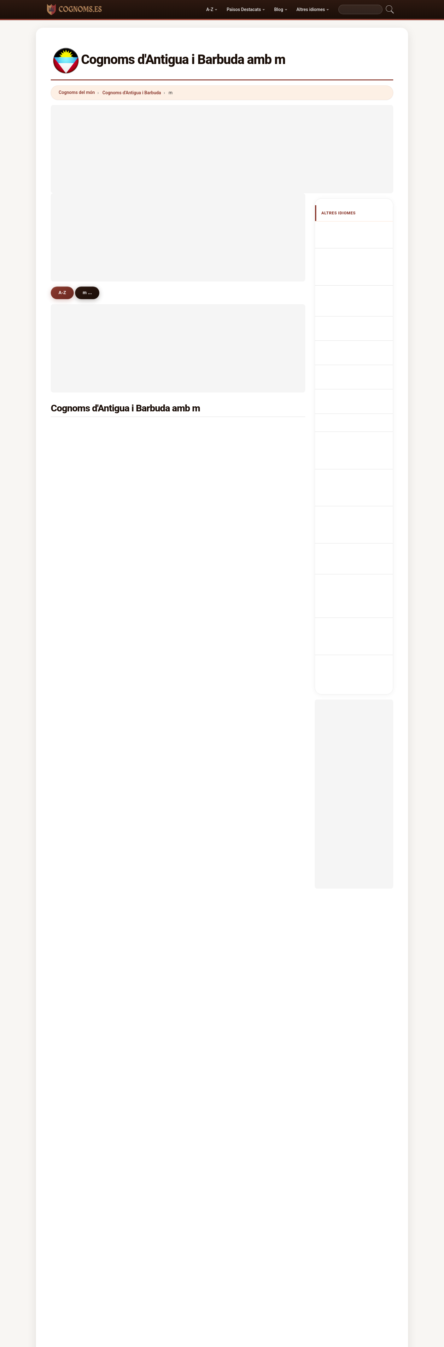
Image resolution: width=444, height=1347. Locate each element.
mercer (161, 873)
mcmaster (78, 613)
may (244, 689)
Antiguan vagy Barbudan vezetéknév (355, 399)
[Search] (360, 9)
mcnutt (75, 827)
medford (163, 858)
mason (74, 444)
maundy (248, 751)
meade (161, 460)
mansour (249, 842)
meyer (160, 567)
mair (245, 827)
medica (75, 766)
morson (75, 751)
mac (244, 919)
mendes (248, 613)
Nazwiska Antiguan (356, 319)
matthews (78, 506)
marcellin (250, 720)
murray (247, 490)
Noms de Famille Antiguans (352, 262)
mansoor (76, 521)
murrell (75, 689)
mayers (162, 490)
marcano (76, 705)
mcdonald (250, 536)
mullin (247, 628)
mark (159, 919)
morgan (75, 551)
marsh (74, 475)
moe (245, 705)
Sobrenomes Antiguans (361, 307)
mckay (74, 582)
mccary (162, 904)
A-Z (209, 9)
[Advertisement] (222, 149)
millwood (250, 781)
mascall (75, 598)
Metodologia (138, 1280)
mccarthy (77, 935)
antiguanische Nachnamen (349, 280)
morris (74, 490)
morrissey (164, 598)
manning (76, 842)
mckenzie (164, 582)
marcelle (249, 812)
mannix (162, 475)
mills (72, 536)
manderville (253, 659)
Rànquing (216, 1280)
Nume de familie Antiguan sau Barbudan (357, 418)
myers (247, 582)
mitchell (249, 567)
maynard (163, 506)
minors (161, 751)
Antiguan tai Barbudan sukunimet (358, 381)
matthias (249, 475)
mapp (160, 888)
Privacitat (309, 1280)
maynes (75, 919)
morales (76, 873)
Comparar (248, 1280)
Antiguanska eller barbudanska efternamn (357, 436)
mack (73, 460)
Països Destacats (244, 9)
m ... (88, 292)
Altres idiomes (310, 9)
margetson (165, 659)
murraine (250, 644)
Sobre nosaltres (179, 1280)
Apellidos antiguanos (358, 229)
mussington (166, 551)
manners (76, 781)
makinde (76, 797)
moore (161, 444)
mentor (75, 812)
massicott (251, 873)
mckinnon (78, 720)
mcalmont (251, 766)
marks (160, 812)
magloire (163, 781)
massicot (164, 674)
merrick (248, 551)
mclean (75, 888)
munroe (248, 797)
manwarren (166, 720)
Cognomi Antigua (354, 295)
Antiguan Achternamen (361, 330)
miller (246, 460)
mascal (248, 888)
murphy (162, 521)
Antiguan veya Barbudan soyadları (352, 454)
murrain (248, 674)
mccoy (161, 536)
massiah (249, 506)
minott (74, 904)
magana (162, 735)
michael (162, 429)
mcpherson (166, 689)
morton (75, 644)
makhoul (163, 705)
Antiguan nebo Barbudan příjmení (352, 345)
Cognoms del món (77, 92)
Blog (278, 9)
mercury (76, 659)
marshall (249, 521)
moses (74, 567)
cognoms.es (222, 1255)
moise (74, 735)
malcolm (163, 797)
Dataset (279, 1280)
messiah (163, 842)
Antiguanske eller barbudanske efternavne (358, 363)
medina (248, 904)
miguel (161, 827)
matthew (249, 429)
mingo (74, 858)
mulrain (162, 766)
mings (160, 644)
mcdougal (250, 735)
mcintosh (77, 674)
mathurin (77, 628)
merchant (250, 444)
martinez (163, 628)
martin (74, 429)
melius (247, 858)
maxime (162, 613)
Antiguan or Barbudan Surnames (357, 244)
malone (248, 598)
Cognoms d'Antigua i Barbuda (131, 92)
